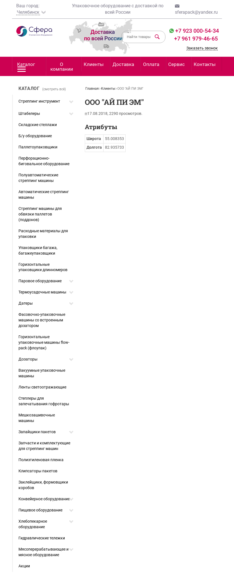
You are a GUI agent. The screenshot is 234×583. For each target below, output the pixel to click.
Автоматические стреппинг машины (43, 194)
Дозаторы (28, 359)
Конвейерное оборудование (44, 499)
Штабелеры (29, 113)
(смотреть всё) (54, 89)
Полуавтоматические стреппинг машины (38, 178)
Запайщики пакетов (37, 432)
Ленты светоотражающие (42, 387)
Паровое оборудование (40, 281)
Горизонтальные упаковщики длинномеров (42, 267)
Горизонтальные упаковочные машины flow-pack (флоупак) (43, 342)
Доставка (123, 64)
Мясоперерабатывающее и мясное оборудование (43, 552)
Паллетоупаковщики (37, 147)
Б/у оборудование (35, 136)
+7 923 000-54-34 (196, 30)
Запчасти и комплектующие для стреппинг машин (44, 446)
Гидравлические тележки (41, 538)
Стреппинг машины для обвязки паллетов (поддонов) (40, 214)
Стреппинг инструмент (39, 101)
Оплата (151, 64)
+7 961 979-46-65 (196, 38)
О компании (61, 66)
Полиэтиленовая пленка (41, 460)
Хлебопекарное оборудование (32, 524)
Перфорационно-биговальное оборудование (43, 161)
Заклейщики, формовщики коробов (43, 485)
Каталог (26, 66)
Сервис (176, 64)
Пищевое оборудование (40, 510)
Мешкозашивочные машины (36, 418)
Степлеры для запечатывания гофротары (43, 401)
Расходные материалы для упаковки (43, 234)
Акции (24, 566)
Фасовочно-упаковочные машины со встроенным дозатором (41, 320)
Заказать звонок (202, 48)
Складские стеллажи (37, 124)
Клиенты (94, 64)
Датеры (25, 303)
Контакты (205, 64)
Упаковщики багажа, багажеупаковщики (37, 250)
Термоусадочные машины (42, 292)
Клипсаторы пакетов (37, 471)
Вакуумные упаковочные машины (41, 373)
